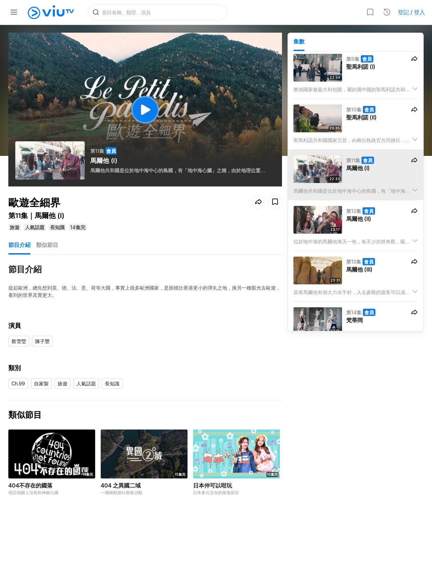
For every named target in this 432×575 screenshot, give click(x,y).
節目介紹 (19, 245)
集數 (299, 42)
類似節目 (47, 245)
